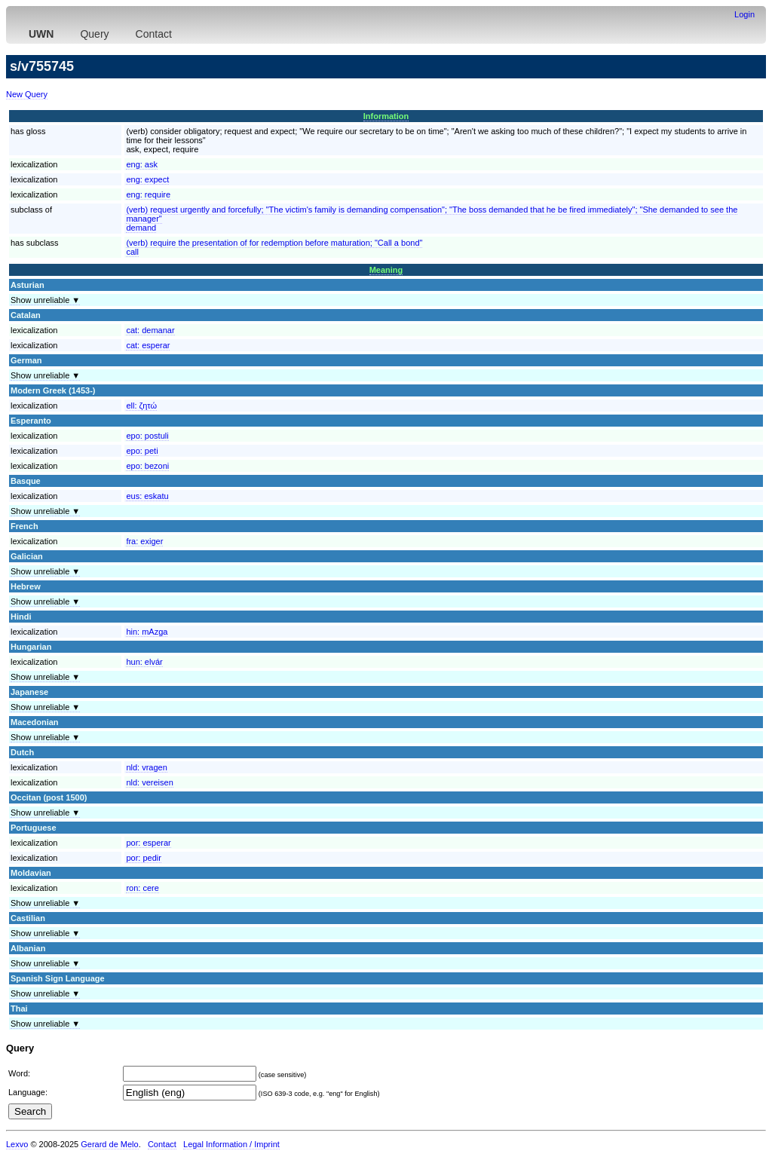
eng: (142, 164)
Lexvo (17, 1144)
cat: (150, 330)
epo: (147, 435)
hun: (144, 661)
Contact (154, 34)
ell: (141, 405)
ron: (142, 887)
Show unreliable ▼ (45, 300)
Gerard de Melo (109, 1144)
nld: (146, 767)
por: (148, 842)
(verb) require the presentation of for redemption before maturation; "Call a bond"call (274, 247)
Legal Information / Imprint (231, 1144)
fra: (144, 541)
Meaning (386, 269)
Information (386, 116)
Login (744, 14)
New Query (26, 94)
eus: (147, 495)
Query (94, 34)
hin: (146, 631)
